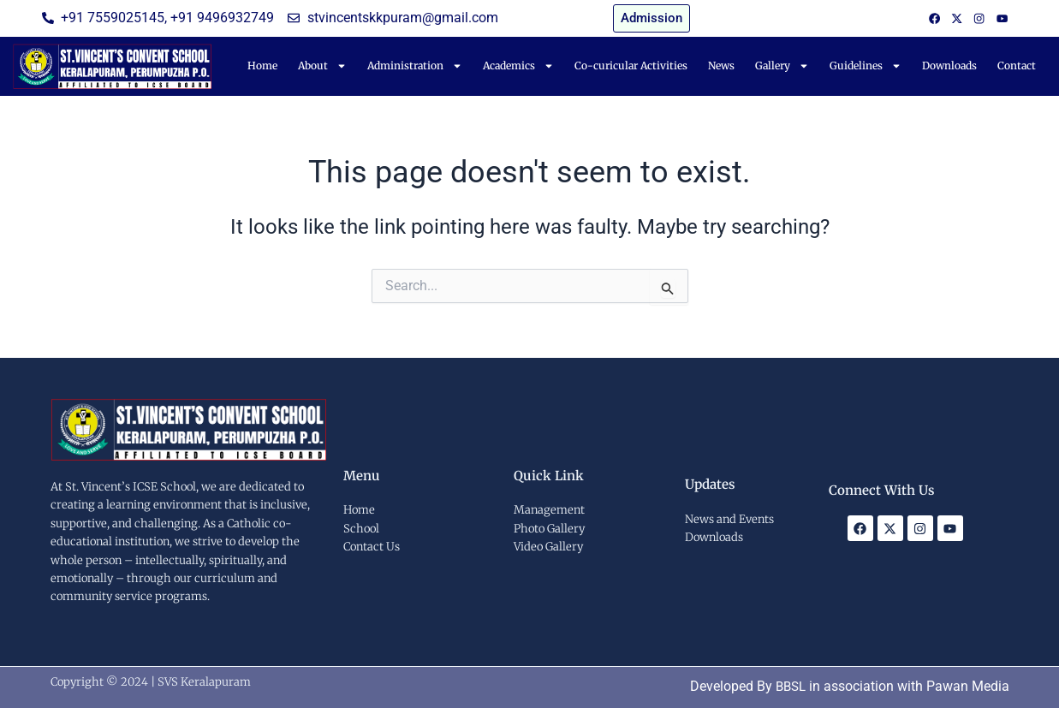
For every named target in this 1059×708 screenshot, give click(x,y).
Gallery (782, 66)
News (721, 65)
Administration (414, 66)
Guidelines (865, 66)
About (322, 66)
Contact (1016, 65)
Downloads (949, 65)
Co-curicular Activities (630, 65)
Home (262, 65)
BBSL (789, 686)
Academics (518, 66)
